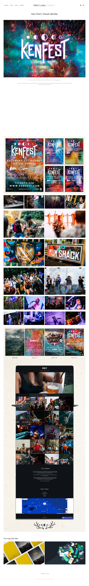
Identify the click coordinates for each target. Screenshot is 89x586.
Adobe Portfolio (48, 579)
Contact (21, 5)
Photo (11, 5)
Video (16, 5)
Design (6, 5)
